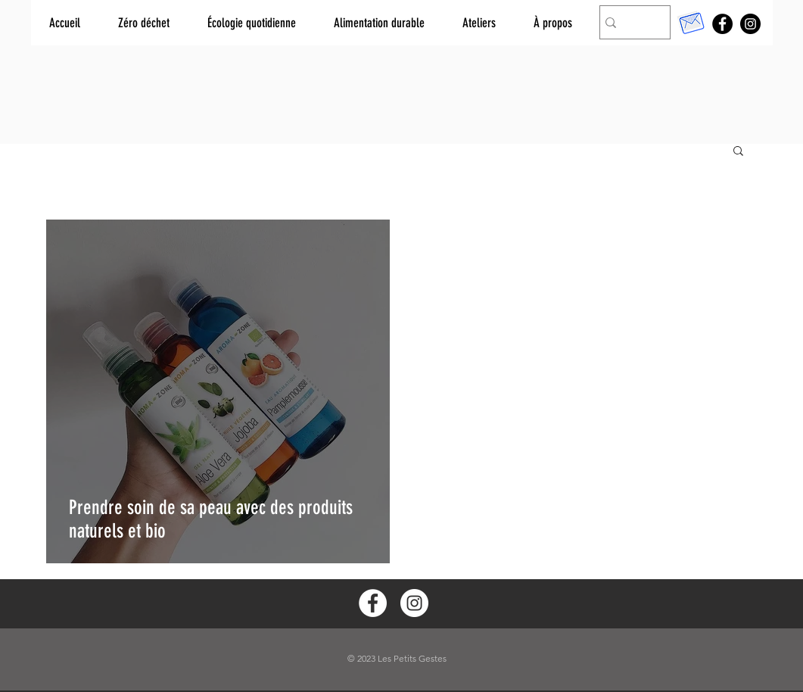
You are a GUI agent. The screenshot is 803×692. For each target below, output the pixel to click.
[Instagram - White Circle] (414, 603)
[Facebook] (722, 24)
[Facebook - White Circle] (373, 603)
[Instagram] (750, 24)
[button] (738, 152)
